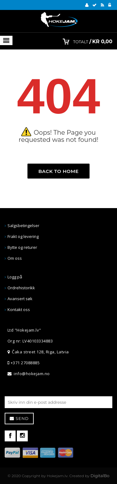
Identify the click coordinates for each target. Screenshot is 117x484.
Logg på (14, 277)
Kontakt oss (18, 309)
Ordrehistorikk (21, 288)
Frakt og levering (23, 236)
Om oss (14, 258)
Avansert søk (19, 298)
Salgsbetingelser (23, 225)
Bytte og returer (22, 247)
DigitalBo (100, 475)
